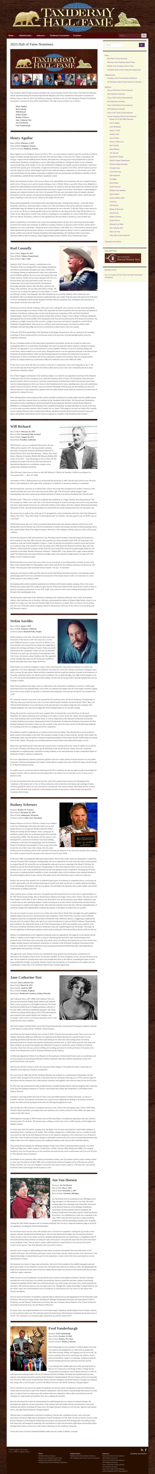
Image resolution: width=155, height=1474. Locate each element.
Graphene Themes (24, 1452)
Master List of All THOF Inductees (121, 119)
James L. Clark (115, 130)
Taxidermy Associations (59, 35)
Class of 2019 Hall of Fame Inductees (120, 105)
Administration (26, 35)
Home (11, 35)
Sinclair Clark (114, 134)
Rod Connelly (114, 145)
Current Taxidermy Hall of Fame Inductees (121, 116)
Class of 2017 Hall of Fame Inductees (120, 113)
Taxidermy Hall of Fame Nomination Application (124, 70)
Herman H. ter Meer (116, 224)
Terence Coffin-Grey (117, 142)
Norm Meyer (114, 183)
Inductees (41, 35)
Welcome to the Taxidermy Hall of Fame (121, 62)
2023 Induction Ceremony (116, 94)
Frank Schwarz (115, 220)
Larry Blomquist (115, 127)
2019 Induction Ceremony (116, 109)
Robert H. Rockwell (116, 209)
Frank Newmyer (115, 187)
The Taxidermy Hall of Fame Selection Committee (124, 82)
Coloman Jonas (115, 168)
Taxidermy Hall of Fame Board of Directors (122, 78)
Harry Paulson (114, 194)
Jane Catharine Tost (116, 228)
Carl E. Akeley (115, 123)
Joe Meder (113, 179)
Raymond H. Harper (116, 157)
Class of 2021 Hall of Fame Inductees (120, 98)
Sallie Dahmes (114, 149)
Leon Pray (113, 202)
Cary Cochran (114, 138)
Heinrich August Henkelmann (120, 160)
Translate (77, 35)
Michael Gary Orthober (117, 190)
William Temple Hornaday (119, 164)
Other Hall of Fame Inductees (120, 235)
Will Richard (114, 205)
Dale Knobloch (115, 175)
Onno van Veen (115, 232)
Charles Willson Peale (117, 198)
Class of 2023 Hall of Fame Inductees (120, 90)
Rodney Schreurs (115, 217)
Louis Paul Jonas (115, 172)
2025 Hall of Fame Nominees (117, 58)
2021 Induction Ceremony (116, 101)
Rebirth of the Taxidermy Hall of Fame (120, 66)
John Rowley (114, 213)
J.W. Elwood (114, 153)
